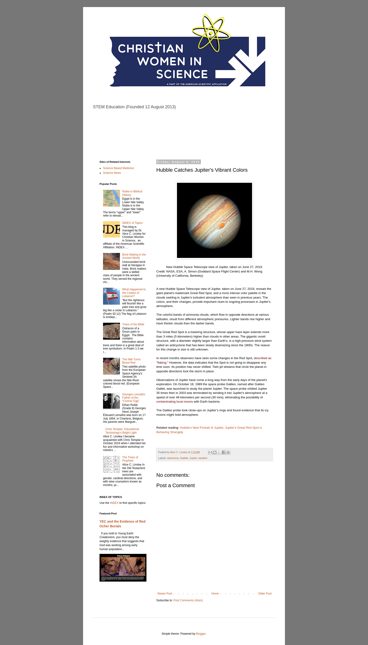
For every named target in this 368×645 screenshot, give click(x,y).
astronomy (173, 458)
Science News (112, 173)
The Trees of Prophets (130, 459)
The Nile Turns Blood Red (131, 361)
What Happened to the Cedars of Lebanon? (134, 293)
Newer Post (164, 593)
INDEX (114, 503)
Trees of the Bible (133, 324)
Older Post (265, 593)
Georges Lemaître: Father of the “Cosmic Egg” (134, 398)
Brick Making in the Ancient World (134, 256)
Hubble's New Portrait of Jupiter (201, 427)
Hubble (184, 458)
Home (215, 593)
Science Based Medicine (118, 168)
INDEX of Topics (132, 223)
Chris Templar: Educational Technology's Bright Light (122, 430)
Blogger (201, 633)
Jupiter (193, 458)
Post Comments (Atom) (188, 600)
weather (202, 458)
